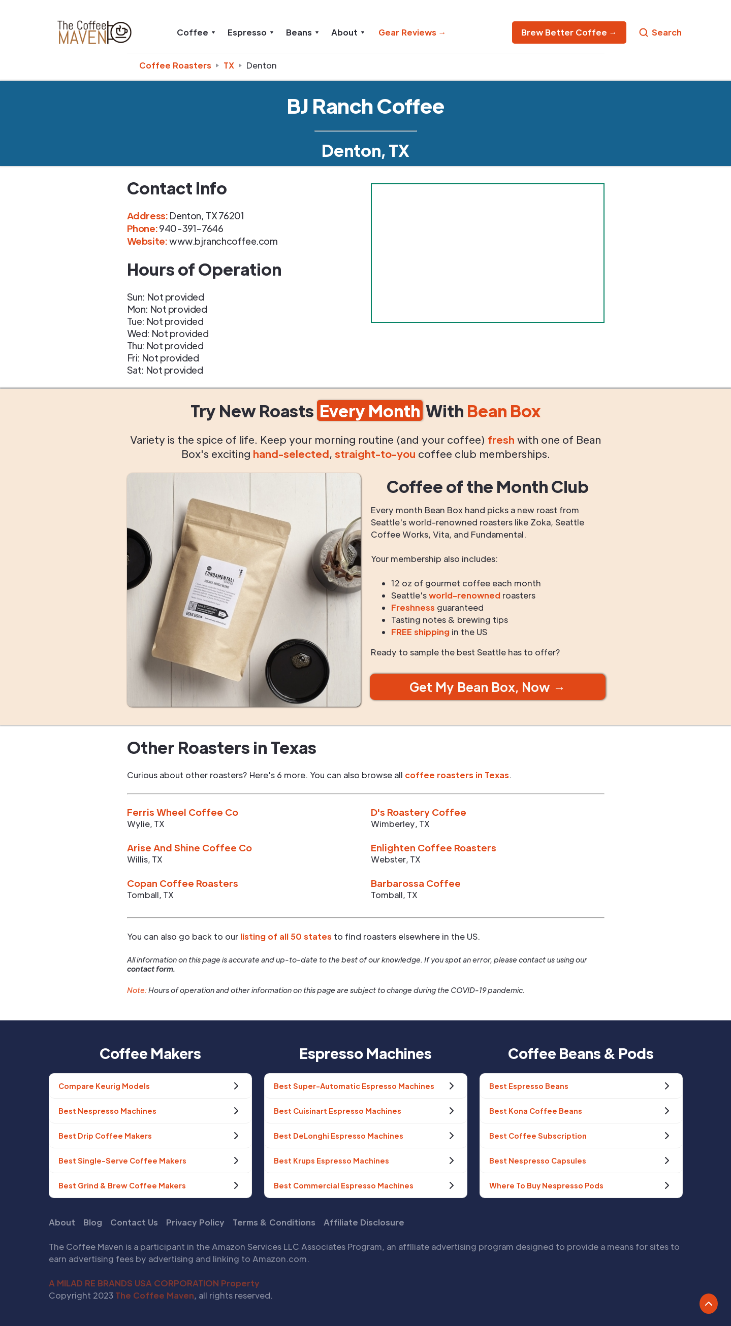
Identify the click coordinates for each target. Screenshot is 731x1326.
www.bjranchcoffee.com (223, 241)
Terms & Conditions (274, 1222)
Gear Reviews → (412, 32)
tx (229, 65)
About (62, 1222)
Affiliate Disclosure (364, 1222)
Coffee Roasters (175, 65)
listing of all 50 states (286, 936)
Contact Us (134, 1222)
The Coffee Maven (154, 1295)
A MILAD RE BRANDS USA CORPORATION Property (154, 1283)
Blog (92, 1222)
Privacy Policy (195, 1222)
